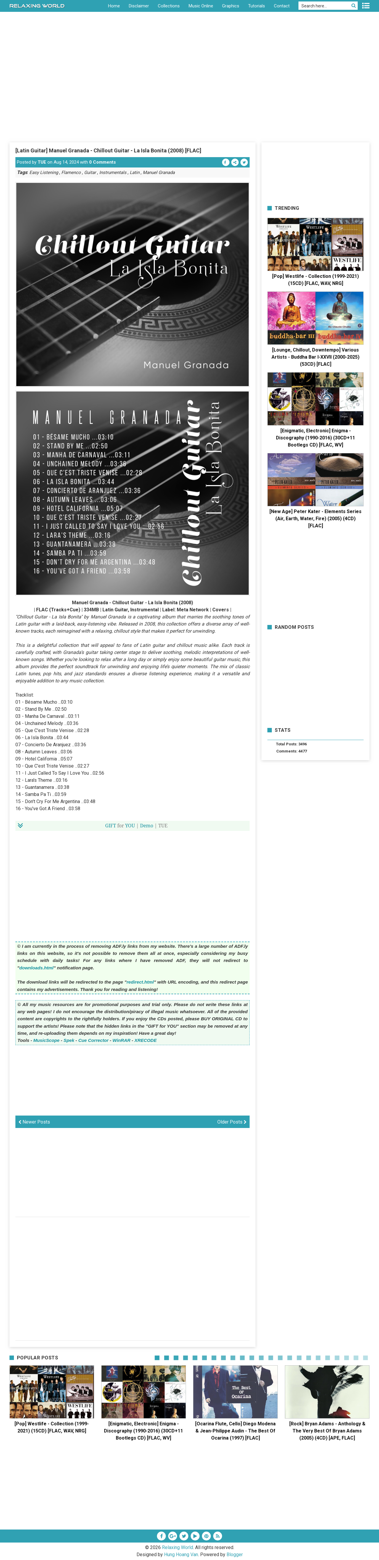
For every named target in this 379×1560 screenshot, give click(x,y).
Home (114, 6)
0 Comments (102, 162)
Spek (69, 1040)
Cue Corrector (93, 1040)
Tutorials (256, 6)
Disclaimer (139, 6)
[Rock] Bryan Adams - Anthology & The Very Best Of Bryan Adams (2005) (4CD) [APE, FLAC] (327, 1431)
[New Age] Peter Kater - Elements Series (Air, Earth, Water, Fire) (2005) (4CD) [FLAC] (315, 518)
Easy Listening (43, 172)
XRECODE (145, 1040)
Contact (282, 6)
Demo (146, 825)
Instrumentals (112, 172)
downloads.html (36, 967)
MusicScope (46, 1040)
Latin (134, 172)
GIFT (110, 825)
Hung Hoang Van (181, 1554)
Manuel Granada (159, 172)
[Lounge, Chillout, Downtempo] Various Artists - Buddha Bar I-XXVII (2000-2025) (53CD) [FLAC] (315, 357)
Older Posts (232, 1122)
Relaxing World (177, 1547)
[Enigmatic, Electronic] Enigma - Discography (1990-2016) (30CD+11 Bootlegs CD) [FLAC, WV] (315, 438)
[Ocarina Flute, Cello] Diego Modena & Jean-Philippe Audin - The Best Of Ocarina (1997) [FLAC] (235, 1431)
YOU (130, 825)
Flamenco (71, 172)
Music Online (201, 6)
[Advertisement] (189, 97)
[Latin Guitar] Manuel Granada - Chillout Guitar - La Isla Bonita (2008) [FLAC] (108, 150)
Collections (169, 6)
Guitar (90, 172)
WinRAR (122, 1040)
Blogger (235, 1554)
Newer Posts (34, 1122)
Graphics (230, 6)
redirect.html (140, 981)
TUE (42, 162)
